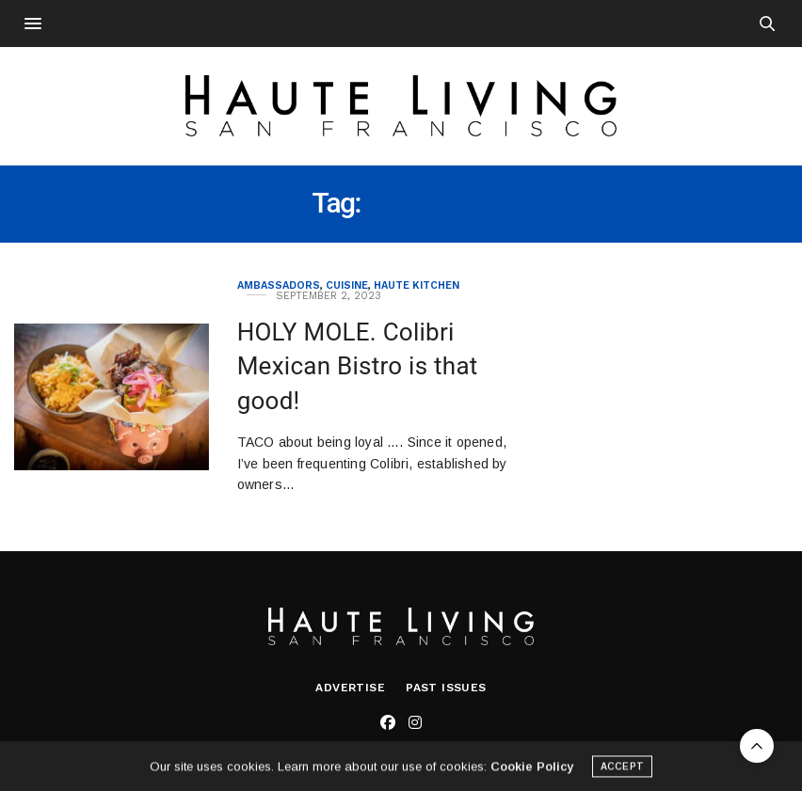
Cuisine (347, 285)
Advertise (350, 687)
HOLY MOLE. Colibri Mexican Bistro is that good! (357, 366)
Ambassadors (278, 285)
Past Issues (446, 687)
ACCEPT (622, 769)
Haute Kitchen (416, 285)
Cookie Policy (531, 769)
